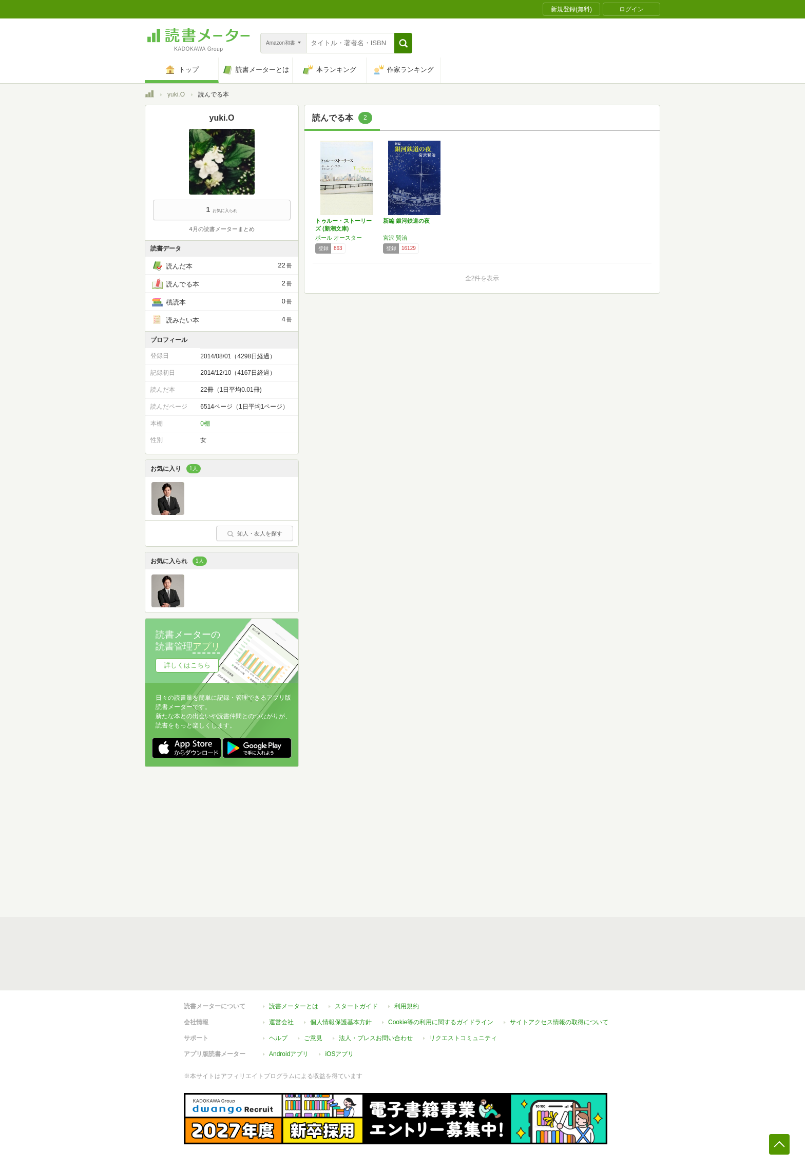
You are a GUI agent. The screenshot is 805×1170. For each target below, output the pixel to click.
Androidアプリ (289, 1054)
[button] (403, 43)
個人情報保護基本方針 (341, 1022)
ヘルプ (278, 1038)
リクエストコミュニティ (463, 1038)
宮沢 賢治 (395, 238)
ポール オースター (338, 238)
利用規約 (406, 1006)
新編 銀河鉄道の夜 (406, 221)
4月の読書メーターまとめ (221, 229)
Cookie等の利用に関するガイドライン (440, 1022)
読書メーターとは (293, 1006)
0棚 (205, 423)
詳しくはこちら (187, 665)
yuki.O (176, 94)
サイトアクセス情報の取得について (559, 1022)
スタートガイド (356, 1006)
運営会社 (281, 1022)
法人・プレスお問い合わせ (376, 1038)
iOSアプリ (339, 1054)
